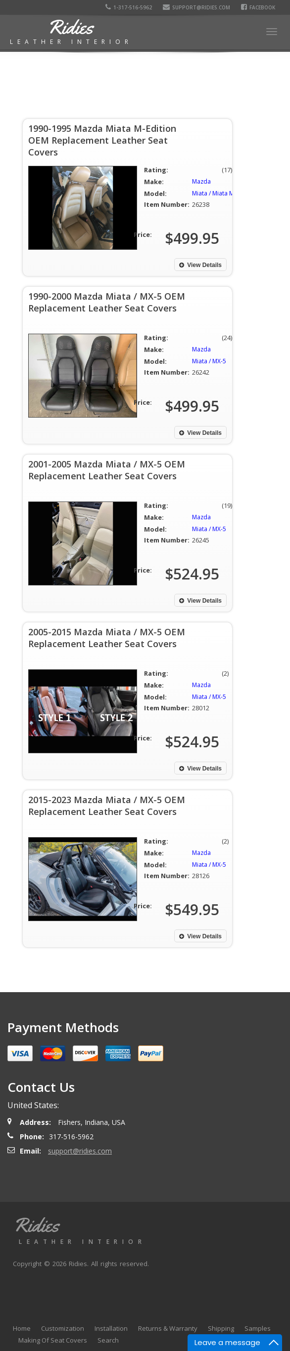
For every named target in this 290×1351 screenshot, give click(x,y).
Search (108, 1340)
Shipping (221, 1328)
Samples (257, 1328)
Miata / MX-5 (209, 361)
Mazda (201, 181)
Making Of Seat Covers (52, 1340)
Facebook (258, 7)
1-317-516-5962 (128, 7)
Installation (111, 1328)
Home (22, 1328)
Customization (62, 1328)
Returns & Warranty (167, 1328)
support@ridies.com (196, 7)
